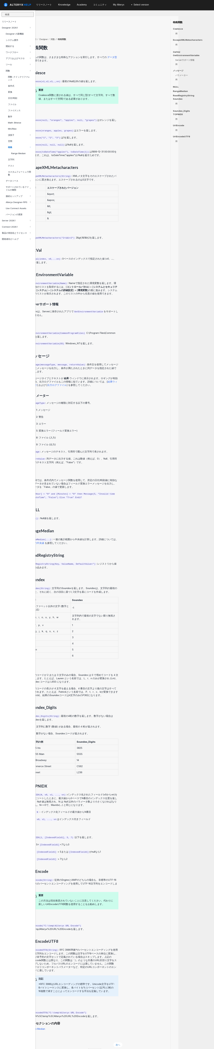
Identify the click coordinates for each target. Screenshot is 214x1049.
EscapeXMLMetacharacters (187, 40)
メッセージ (178, 70)
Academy (82, 4)
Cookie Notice (81, 1042)
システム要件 (12, 40)
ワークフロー (18, 52)
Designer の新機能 (15, 33)
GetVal (176, 52)
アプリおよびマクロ (18, 58)
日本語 (130, 1042)
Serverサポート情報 (184, 60)
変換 (10, 92)
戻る (44, 1036)
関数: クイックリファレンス (19, 78)
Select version (140, 4)
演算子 (19, 135)
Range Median (18, 153)
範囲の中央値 (72, 534)
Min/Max (12, 128)
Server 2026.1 (16, 220)
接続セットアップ (18, 196)
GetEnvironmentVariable (186, 55)
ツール (18, 64)
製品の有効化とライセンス (16, 233)
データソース (18, 181)
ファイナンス (14, 110)
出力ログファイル (92, 376)
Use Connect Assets (16, 208)
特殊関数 (178, 22)
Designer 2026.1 (16, 27)
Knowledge (64, 4)
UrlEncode (178, 125)
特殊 (19, 147)
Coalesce (178, 29)
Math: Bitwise (14, 122)
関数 (18, 70)
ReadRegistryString (183, 95)
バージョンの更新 (14, 214)
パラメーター (181, 75)
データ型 (148, 48)
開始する (18, 46)
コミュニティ (100, 4)
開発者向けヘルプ (16, 239)
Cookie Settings (105, 1042)
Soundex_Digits (181, 111)
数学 (10, 116)
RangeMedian (180, 91)
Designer (79, 30)
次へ (153, 1036)
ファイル (12, 104)
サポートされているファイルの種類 (18, 188)
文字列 (11, 159)
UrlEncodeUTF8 (181, 136)
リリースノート (9, 21)
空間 (10, 141)
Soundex (178, 99)
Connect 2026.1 (16, 226)
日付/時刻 (12, 98)
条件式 (11, 86)
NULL (176, 87)
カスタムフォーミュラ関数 (19, 173)
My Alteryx (118, 4)
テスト (11, 165)
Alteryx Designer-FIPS (18, 202)
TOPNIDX (178, 114)
